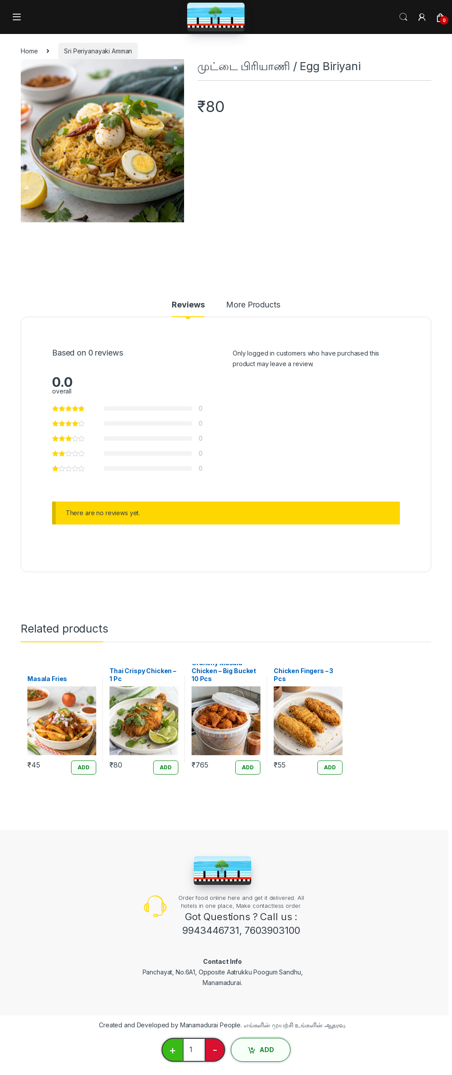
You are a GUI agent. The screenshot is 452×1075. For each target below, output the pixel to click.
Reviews (188, 305)
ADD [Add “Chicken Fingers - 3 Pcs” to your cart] (330, 767)
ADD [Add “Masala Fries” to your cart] (84, 767)
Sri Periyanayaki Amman (98, 51)
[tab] (188, 309)
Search (403, 17)
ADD (267, 1049)
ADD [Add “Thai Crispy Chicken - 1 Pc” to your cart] (166, 767)
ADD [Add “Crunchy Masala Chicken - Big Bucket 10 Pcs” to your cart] (248, 767)
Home (29, 51)
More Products (253, 305)
